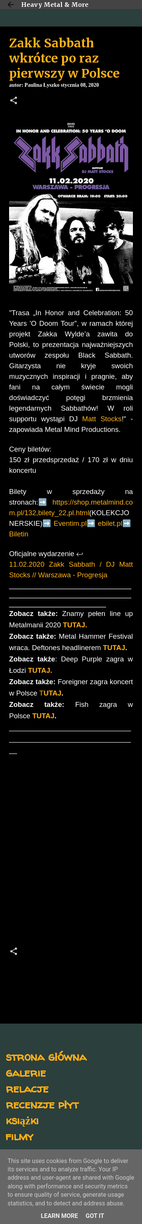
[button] (13, 101)
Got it (95, 1215)
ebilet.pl (110, 523)
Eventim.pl (70, 523)
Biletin (18, 534)
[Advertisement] (71, 853)
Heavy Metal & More (55, 4)
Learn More (59, 1215)
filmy (19, 1136)
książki (22, 1120)
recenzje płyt (42, 1104)
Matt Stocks (102, 419)
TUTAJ (114, 648)
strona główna (46, 1056)
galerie (26, 1072)
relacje (27, 1088)
